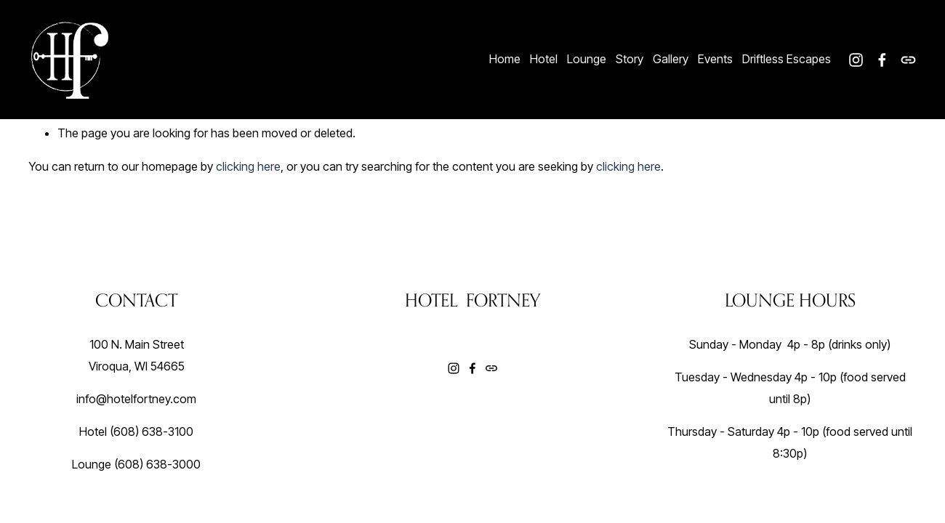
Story (629, 59)
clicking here (248, 166)
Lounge (586, 59)
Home (504, 59)
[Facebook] (882, 60)
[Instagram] (856, 60)
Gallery (670, 59)
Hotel (544, 59)
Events (715, 59)
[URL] (908, 60)
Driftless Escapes (786, 59)
